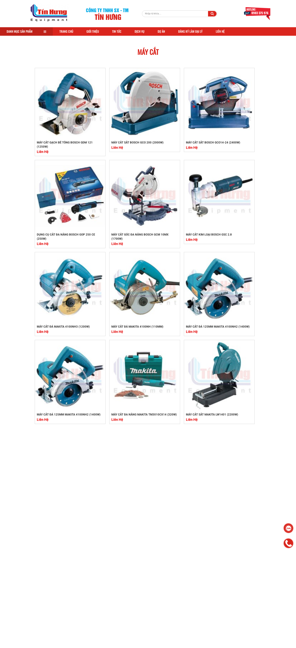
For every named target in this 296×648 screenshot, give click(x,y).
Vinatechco (105, 643)
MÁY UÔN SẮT (154, 576)
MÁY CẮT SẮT (126, 580)
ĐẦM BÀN (149, 604)
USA (120, 600)
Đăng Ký (250, 546)
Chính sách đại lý (184, 584)
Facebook (221, 572)
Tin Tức (116, 31)
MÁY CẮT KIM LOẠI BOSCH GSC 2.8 (117, 200)
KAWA (122, 612)
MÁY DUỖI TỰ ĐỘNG (150, 580)
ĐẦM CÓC (134, 604)
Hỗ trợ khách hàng (185, 573)
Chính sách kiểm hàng (187, 624)
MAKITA (159, 584)
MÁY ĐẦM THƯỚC (156, 572)
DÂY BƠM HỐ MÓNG (130, 572)
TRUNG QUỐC (126, 588)
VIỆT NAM (157, 596)
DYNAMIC (135, 612)
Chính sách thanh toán (187, 596)
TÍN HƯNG (124, 608)
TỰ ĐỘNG (150, 612)
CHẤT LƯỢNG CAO (149, 592)
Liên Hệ (220, 31)
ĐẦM (121, 604)
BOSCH (146, 584)
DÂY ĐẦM (164, 604)
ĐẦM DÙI (158, 600)
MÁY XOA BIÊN (139, 596)
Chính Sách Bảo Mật (186, 618)
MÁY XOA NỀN (147, 588)
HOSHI (158, 608)
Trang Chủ (66, 31)
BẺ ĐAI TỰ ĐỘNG (128, 584)
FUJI (137, 608)
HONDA (145, 600)
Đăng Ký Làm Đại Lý (190, 31)
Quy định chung (183, 590)
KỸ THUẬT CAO (127, 616)
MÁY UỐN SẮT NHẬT (130, 576)
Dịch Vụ (139, 31)
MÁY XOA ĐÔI (126, 592)
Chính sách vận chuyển (188, 579)
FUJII (146, 608)
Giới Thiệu (92, 31)
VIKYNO (132, 600)
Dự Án (161, 31)
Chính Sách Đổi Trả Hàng (189, 613)
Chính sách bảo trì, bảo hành (188, 604)
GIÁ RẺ (122, 596)
